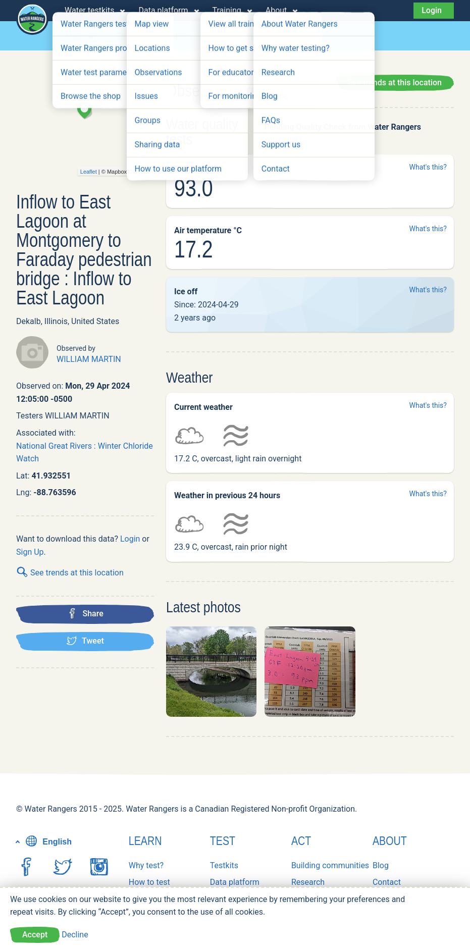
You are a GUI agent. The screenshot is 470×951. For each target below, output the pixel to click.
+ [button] (142, 142)
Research (308, 882)
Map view (82, 36)
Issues (284, 36)
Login (432, 10)
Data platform (163, 10)
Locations (175, 36)
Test (222, 841)
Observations (232, 36)
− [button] (142, 156)
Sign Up (30, 552)
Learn (145, 841)
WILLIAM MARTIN (89, 359)
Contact (387, 882)
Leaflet (88, 172)
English (47, 841)
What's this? (282, 140)
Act (301, 841)
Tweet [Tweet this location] (85, 640)
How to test (149, 882)
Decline (75, 934)
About (276, 10)
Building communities (330, 865)
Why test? (146, 865)
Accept (34, 934)
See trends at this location (70, 572)
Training (227, 10)
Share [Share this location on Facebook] (85, 613)
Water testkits (89, 10)
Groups (128, 36)
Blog (381, 865)
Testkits (224, 865)
